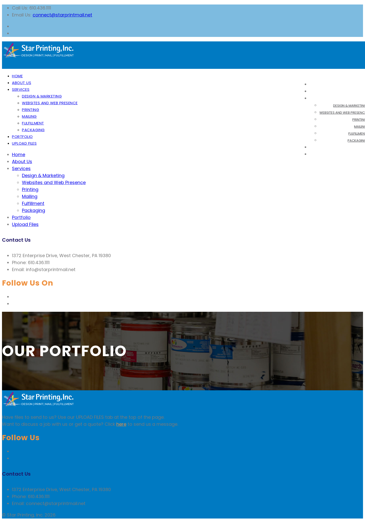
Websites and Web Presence (50, 102)
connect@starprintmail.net (62, 15)
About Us (21, 82)
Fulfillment (33, 123)
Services (20, 89)
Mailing (29, 116)
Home (17, 76)
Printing (30, 109)
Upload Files (24, 143)
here (121, 424)
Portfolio (22, 136)
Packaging (33, 129)
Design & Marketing (42, 96)
